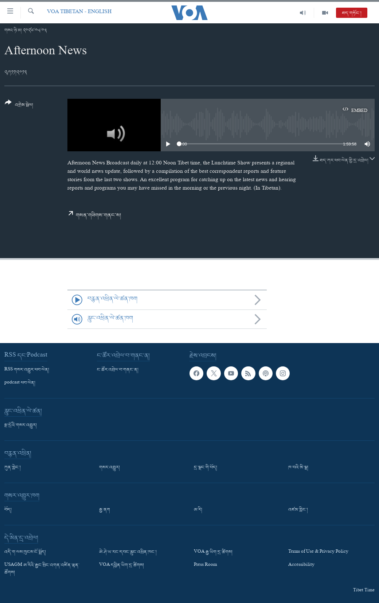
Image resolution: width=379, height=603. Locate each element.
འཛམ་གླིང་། (298, 510)
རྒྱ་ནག (104, 510)
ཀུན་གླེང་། (12, 467)
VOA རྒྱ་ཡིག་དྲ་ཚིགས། (213, 552)
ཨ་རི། (198, 510)
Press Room (205, 565)
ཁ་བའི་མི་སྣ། (298, 467)
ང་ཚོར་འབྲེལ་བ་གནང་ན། (117, 370)
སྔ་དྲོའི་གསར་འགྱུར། (20, 425)
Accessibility (301, 565)
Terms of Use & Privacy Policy (318, 552)
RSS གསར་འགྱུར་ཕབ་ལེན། (26, 370)
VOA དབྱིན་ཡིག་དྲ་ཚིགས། (121, 565)
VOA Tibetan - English (79, 12)
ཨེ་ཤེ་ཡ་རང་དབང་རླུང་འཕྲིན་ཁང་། (128, 552)
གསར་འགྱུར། (109, 467)
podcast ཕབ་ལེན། (19, 383)
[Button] (19, 106)
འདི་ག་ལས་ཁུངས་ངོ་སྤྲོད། (25, 552)
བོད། (8, 510)
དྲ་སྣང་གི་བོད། (205, 467)
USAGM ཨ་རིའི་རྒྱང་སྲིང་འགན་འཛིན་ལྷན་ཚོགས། (41, 569)
